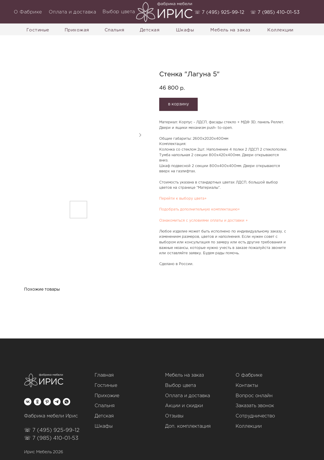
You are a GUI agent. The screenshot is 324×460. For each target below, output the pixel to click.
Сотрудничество (255, 416)
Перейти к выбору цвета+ (183, 198)
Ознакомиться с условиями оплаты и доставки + (203, 220)
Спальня (105, 406)
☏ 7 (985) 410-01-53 (51, 438)
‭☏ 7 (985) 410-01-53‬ (275, 12)
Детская (104, 416)
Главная (104, 375)
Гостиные (106, 385)
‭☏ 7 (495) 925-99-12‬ (219, 12)
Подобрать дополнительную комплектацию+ (199, 209)
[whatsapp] (66, 401)
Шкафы (104, 426)
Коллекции (249, 426)
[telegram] (57, 401)
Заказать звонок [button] (255, 406)
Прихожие (107, 396)
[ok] (37, 401)
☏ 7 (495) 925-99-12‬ (52, 430)
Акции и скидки (184, 406)
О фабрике (249, 375)
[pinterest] (47, 401)
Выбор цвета (180, 385)
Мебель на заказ (184, 375)
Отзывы (174, 416)
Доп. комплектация (188, 426)
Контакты (247, 385)
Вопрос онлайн (254, 396)
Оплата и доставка (187, 396)
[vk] (27, 401)
